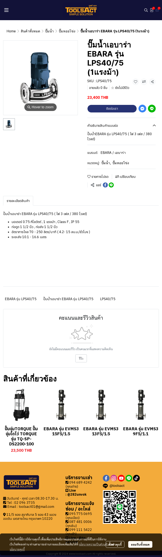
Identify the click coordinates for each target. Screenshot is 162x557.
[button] (146, 10)
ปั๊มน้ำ (49, 31)
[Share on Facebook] (105, 184)
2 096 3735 (25, 502)
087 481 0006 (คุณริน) (78, 524)
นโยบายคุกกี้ (17, 549)
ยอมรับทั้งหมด (140, 544)
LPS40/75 (107, 299)
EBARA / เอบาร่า (113, 152)
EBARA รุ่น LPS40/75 (21, 299)
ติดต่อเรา (112, 108)
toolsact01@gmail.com (36, 506)
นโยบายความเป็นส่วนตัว (93, 544)
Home (11, 31)
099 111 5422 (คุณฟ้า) (78, 532)
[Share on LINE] (111, 184)
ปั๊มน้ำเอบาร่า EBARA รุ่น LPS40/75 (68, 299)
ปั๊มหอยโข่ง (67, 31)
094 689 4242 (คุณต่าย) (78, 484)
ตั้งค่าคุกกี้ (115, 544)
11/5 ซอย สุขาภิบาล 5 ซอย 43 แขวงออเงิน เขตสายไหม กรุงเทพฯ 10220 (29, 516)
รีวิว (81, 358)
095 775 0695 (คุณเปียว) (78, 516)
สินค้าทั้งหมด (30, 31)
